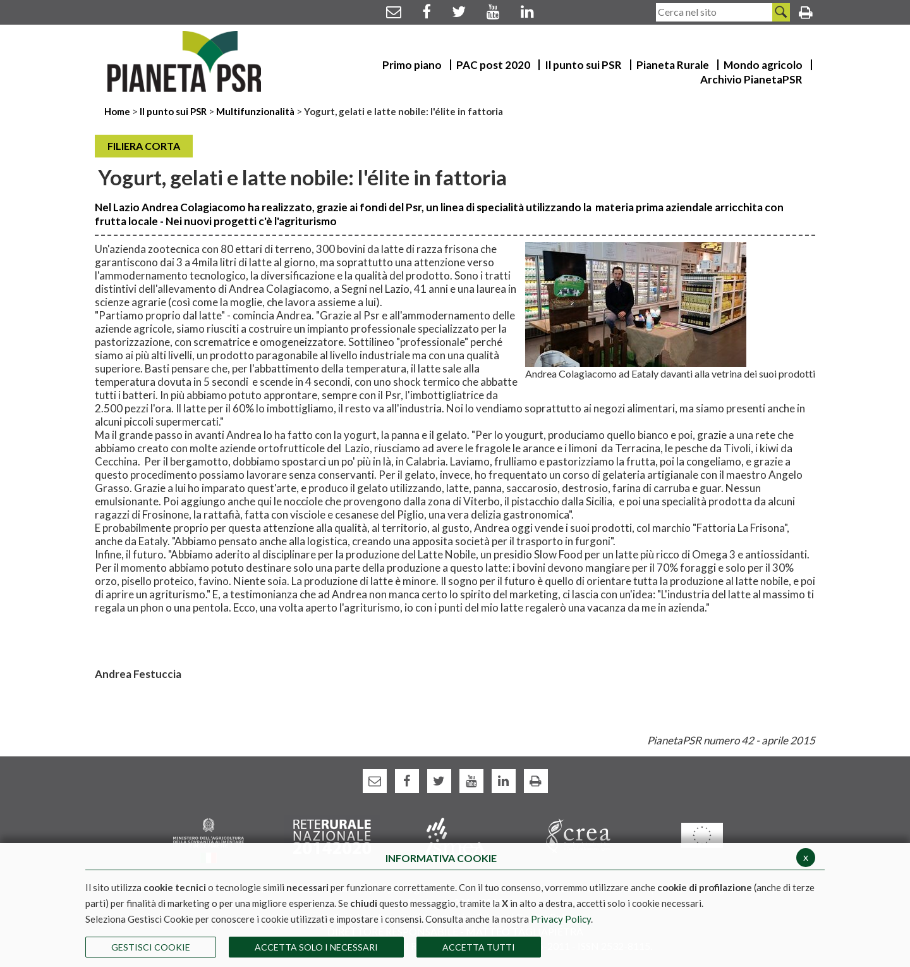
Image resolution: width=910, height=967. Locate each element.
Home (118, 111)
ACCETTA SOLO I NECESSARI (316, 947)
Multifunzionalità (255, 111)
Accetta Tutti (478, 947)
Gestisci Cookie (150, 947)
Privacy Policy (561, 919)
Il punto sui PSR (173, 111)
